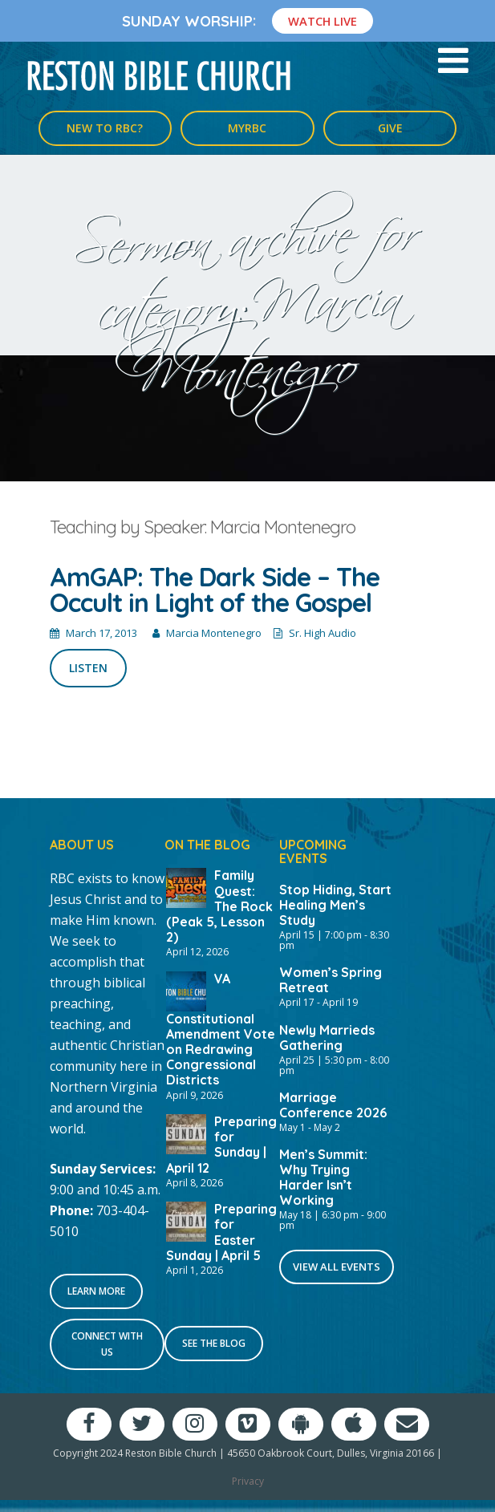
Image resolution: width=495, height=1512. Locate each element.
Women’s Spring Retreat (330, 979)
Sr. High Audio (322, 633)
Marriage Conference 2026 (333, 1105)
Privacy (248, 1481)
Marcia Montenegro (214, 633)
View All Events (336, 1266)
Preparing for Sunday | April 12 (221, 1144)
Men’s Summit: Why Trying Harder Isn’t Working (323, 1177)
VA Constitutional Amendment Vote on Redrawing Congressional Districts (220, 1029)
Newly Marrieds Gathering (327, 1037)
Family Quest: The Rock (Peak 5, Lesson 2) (219, 906)
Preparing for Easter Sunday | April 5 (221, 1232)
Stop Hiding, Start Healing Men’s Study (335, 905)
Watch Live (322, 21)
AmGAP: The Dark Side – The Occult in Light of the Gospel (214, 589)
